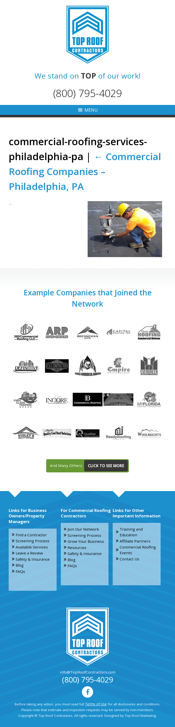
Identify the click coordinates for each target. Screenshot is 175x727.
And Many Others (89, 465)
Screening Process (31, 540)
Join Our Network (82, 528)
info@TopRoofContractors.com (87, 671)
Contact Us (129, 557)
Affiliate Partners (134, 540)
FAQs (20, 569)
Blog (19, 563)
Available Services (31, 546)
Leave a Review (29, 551)
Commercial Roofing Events (137, 549)
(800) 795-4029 (87, 93)
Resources (77, 546)
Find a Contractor (30, 534)
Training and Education (130, 531)
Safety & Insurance (32, 557)
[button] (91, 110)
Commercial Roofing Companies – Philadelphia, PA (86, 171)
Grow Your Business (85, 540)
